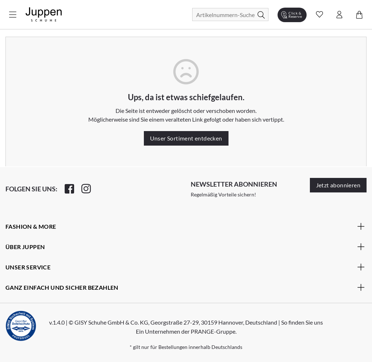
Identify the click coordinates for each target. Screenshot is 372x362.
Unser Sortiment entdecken (186, 138)
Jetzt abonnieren (338, 185)
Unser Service (185, 267)
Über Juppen (185, 246)
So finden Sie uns (302, 322)
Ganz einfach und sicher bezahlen (185, 287)
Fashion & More (185, 226)
